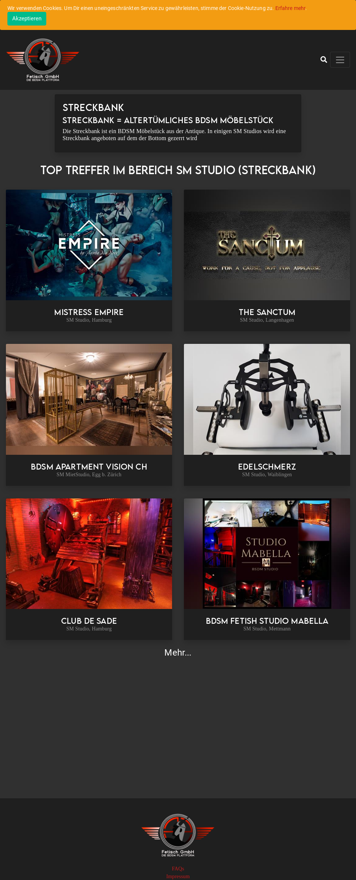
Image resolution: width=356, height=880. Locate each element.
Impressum (178, 876)
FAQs (178, 868)
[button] (323, 59)
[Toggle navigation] (340, 60)
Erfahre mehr (290, 8)
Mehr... (177, 652)
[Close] (26, 19)
